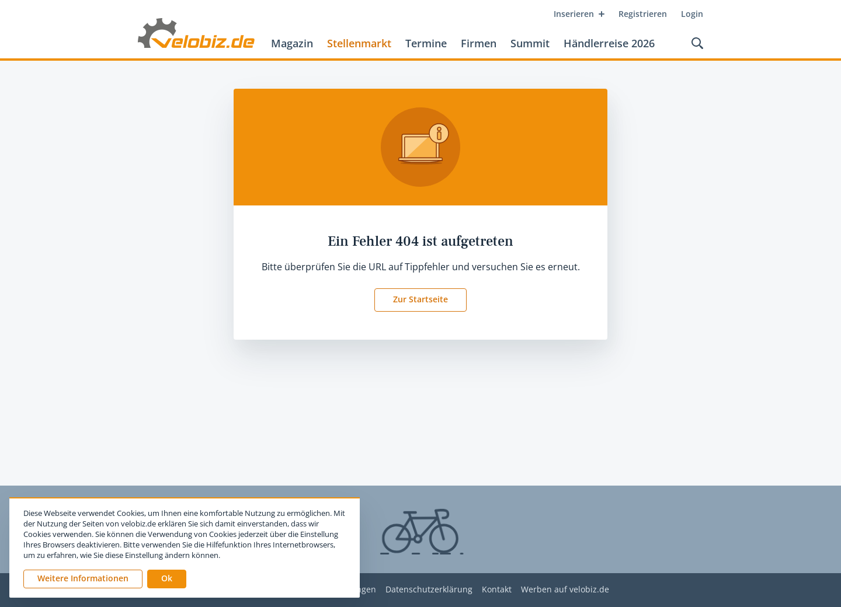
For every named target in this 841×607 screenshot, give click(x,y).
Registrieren (642, 13)
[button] (166, 579)
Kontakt (497, 590)
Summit (530, 43)
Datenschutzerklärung (428, 590)
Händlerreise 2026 (609, 43)
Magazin (292, 43)
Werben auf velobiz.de (565, 590)
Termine (426, 43)
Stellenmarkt (359, 43)
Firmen (478, 43)
